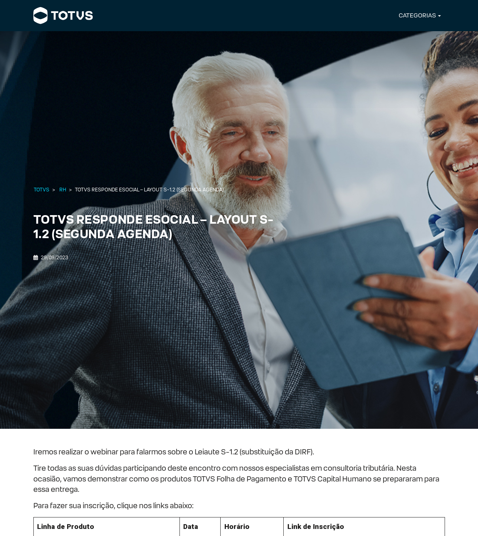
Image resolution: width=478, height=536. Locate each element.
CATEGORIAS (417, 15)
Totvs (41, 190)
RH (62, 190)
